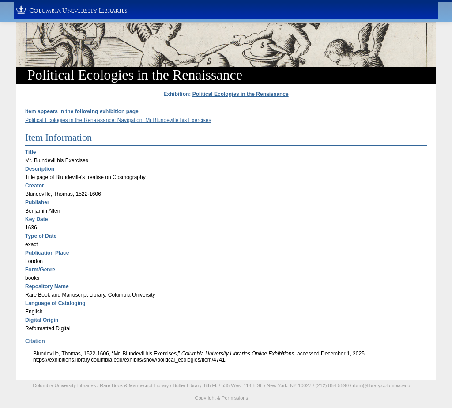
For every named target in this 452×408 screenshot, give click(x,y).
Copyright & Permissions (221, 397)
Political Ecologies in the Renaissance (240, 94)
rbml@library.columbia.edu (381, 385)
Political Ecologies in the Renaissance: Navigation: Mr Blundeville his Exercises (118, 120)
